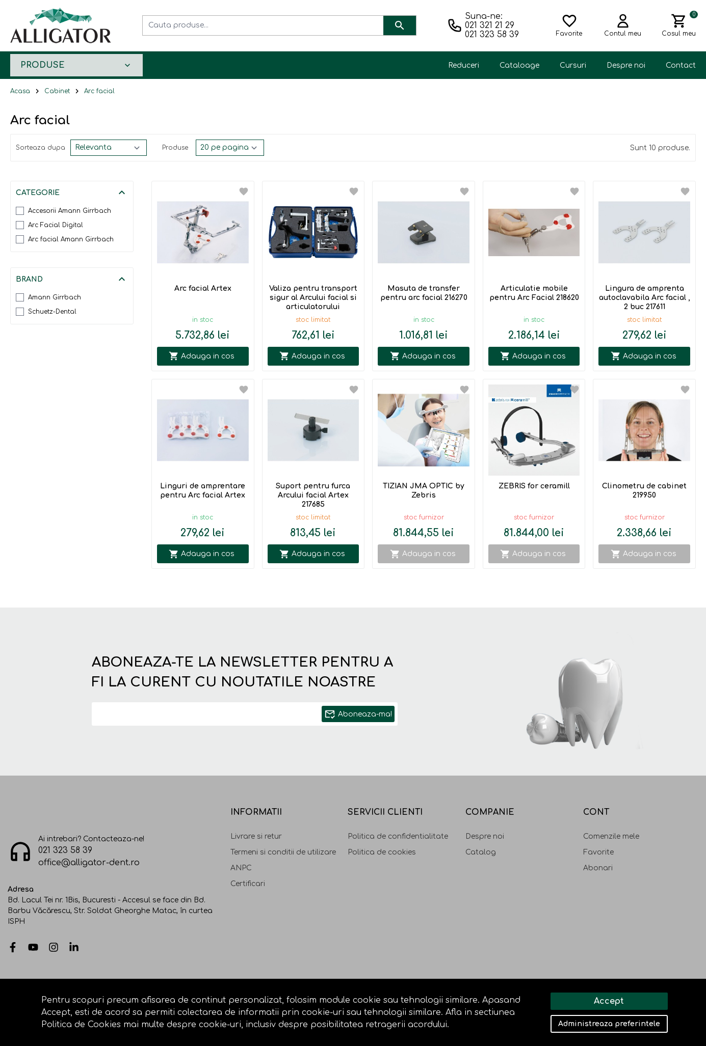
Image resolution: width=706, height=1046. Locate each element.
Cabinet (57, 91)
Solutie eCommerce (609, 1003)
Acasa (20, 91)
